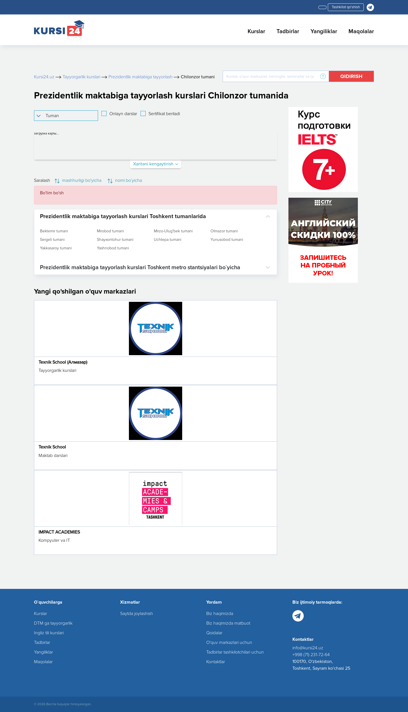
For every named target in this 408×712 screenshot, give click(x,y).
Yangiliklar (324, 31)
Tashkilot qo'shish (346, 7)
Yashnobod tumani (113, 248)
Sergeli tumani (52, 240)
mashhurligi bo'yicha (78, 180)
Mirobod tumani (110, 231)
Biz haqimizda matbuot (228, 623)
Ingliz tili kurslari (49, 633)
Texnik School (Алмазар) (63, 362)
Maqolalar (361, 31)
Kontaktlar (215, 662)
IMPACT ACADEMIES (59, 532)
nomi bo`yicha (125, 180)
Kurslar (256, 31)
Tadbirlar (288, 31)
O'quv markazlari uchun (229, 642)
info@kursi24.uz (307, 648)
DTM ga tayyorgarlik (53, 623)
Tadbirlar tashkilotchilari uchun (235, 652)
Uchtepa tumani (167, 240)
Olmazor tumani (224, 231)
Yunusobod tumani (227, 240)
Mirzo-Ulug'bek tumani (173, 231)
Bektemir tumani (54, 231)
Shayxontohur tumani (115, 240)
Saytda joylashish (136, 613)
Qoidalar (214, 633)
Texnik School (52, 447)
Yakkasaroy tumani (56, 248)
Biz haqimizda (219, 613)
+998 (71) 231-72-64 (311, 655)
